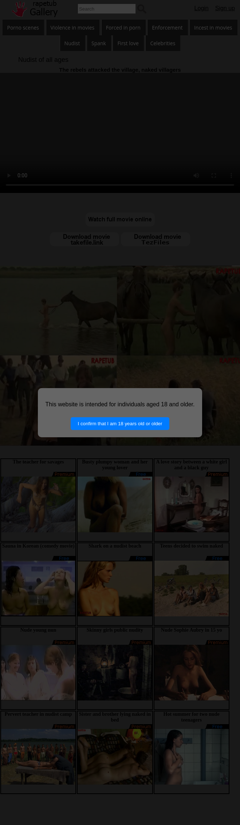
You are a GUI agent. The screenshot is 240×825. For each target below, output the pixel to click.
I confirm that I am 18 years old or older (120, 423)
